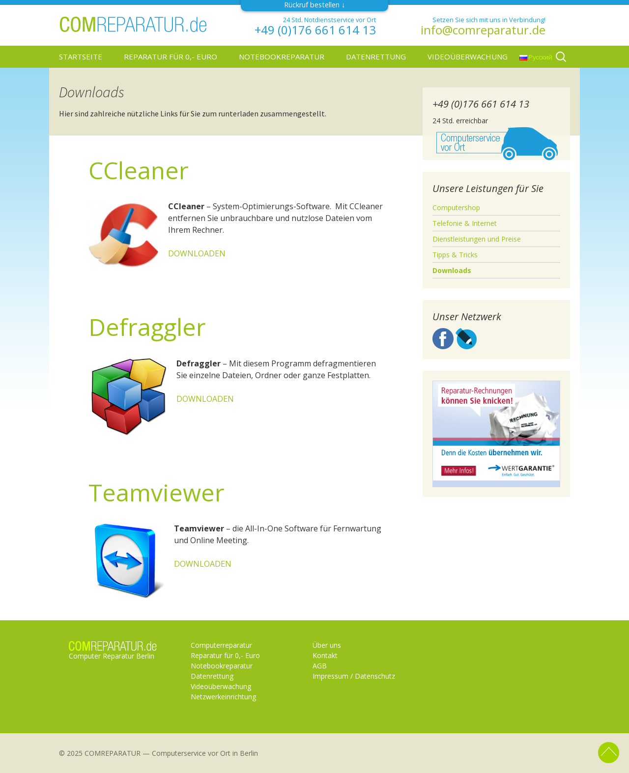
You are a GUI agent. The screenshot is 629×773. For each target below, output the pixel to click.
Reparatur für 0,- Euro (170, 56)
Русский (535, 57)
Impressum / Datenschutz (354, 676)
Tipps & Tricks (455, 254)
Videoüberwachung (468, 56)
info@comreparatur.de (483, 30)
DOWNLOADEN (197, 253)
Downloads (451, 270)
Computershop (456, 207)
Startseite (80, 56)
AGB (320, 665)
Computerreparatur (221, 645)
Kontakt (325, 655)
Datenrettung (376, 56)
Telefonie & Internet (464, 223)
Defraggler (147, 327)
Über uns (327, 645)
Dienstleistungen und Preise (476, 239)
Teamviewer (156, 492)
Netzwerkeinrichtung (223, 696)
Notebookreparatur (281, 56)
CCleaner (138, 170)
